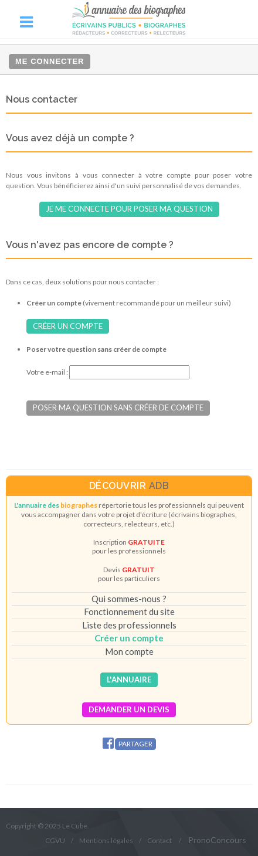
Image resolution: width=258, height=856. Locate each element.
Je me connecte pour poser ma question (129, 208)
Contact (159, 840)
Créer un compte (68, 326)
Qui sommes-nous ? (129, 598)
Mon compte (129, 651)
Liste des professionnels (129, 625)
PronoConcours (217, 840)
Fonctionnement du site (129, 611)
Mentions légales (106, 840)
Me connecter (49, 61)
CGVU (55, 840)
